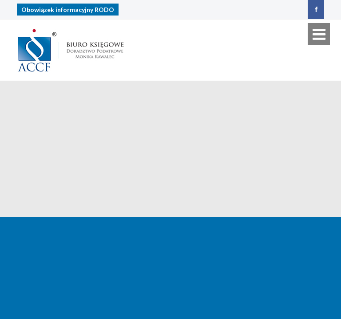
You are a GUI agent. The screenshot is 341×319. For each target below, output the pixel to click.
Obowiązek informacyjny (67, 9)
